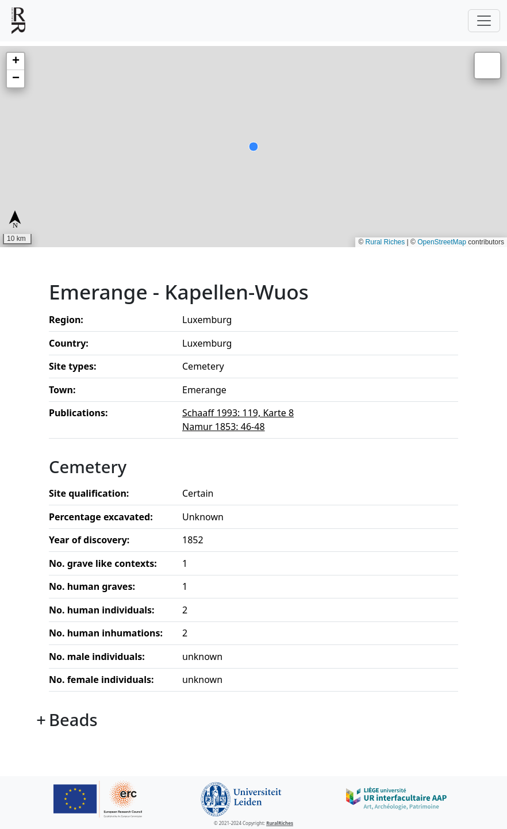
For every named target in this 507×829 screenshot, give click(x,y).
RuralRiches (279, 823)
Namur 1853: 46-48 (223, 426)
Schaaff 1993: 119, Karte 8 (238, 412)
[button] (15, 61)
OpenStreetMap (441, 242)
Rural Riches (385, 242)
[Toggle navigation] (484, 20)
